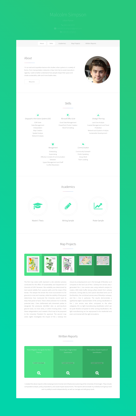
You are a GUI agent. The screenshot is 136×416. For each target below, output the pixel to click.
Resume (32, 82)
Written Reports (91, 43)
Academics (62, 43)
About (42, 43)
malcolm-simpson (69, 31)
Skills (51, 43)
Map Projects (75, 43)
